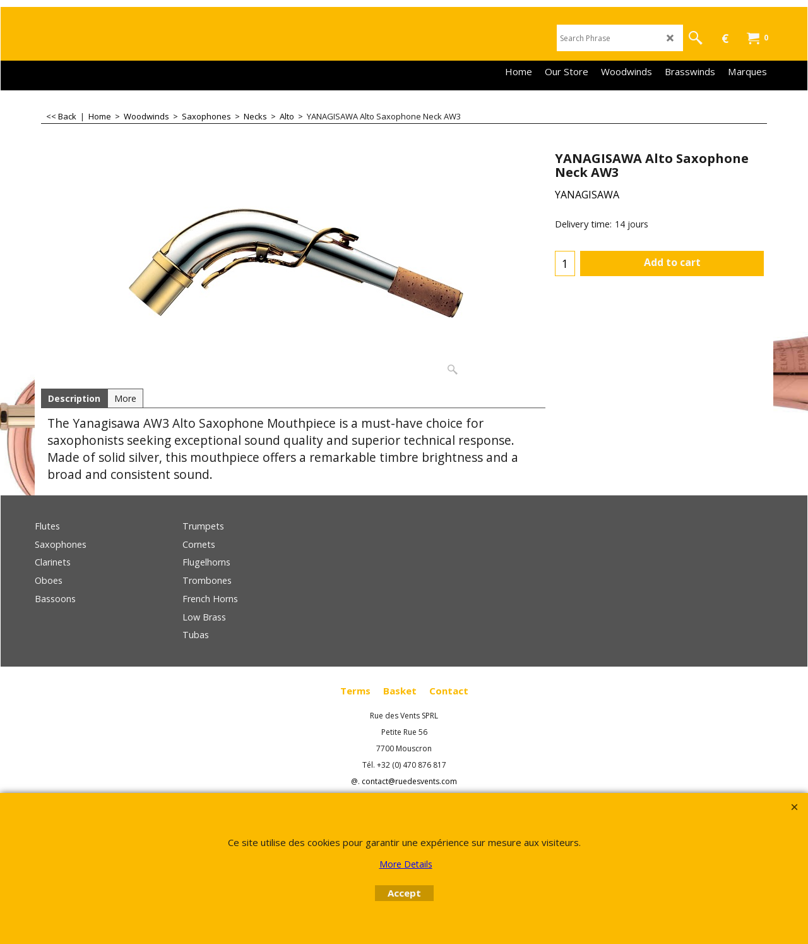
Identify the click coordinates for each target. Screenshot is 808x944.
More (125, 398)
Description (74, 398)
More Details (405, 864)
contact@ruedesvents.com (409, 781)
